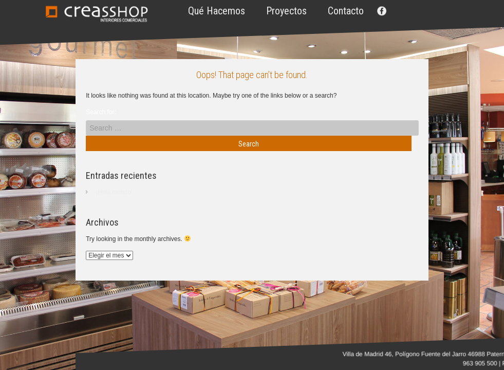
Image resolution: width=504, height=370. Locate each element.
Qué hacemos (216, 11)
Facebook (381, 11)
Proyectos (286, 11)
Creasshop (97, 14)
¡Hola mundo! (114, 192)
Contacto (346, 11)
